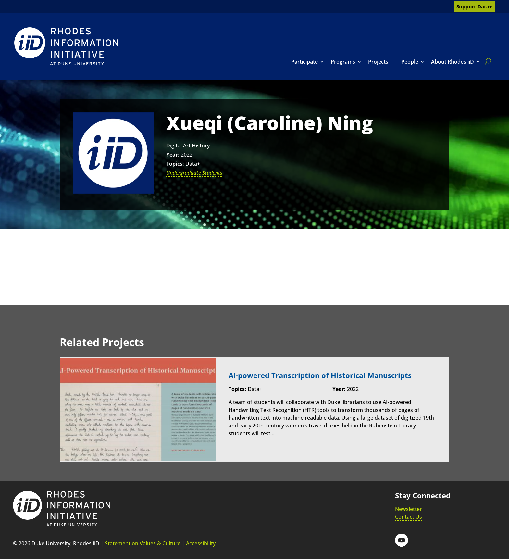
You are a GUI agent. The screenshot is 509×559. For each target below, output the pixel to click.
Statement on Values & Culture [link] (142, 543)
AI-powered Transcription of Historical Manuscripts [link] (320, 375)
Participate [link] (304, 61)
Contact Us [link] (408, 516)
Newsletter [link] (408, 509)
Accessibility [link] (201, 543)
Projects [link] (378, 61)
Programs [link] (343, 61)
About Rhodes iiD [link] (452, 61)
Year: (173, 154)
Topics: (175, 163)
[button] (401, 540)
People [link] (409, 61)
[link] (66, 46)
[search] (486, 61)
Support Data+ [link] (474, 6)
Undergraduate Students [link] (194, 172)
